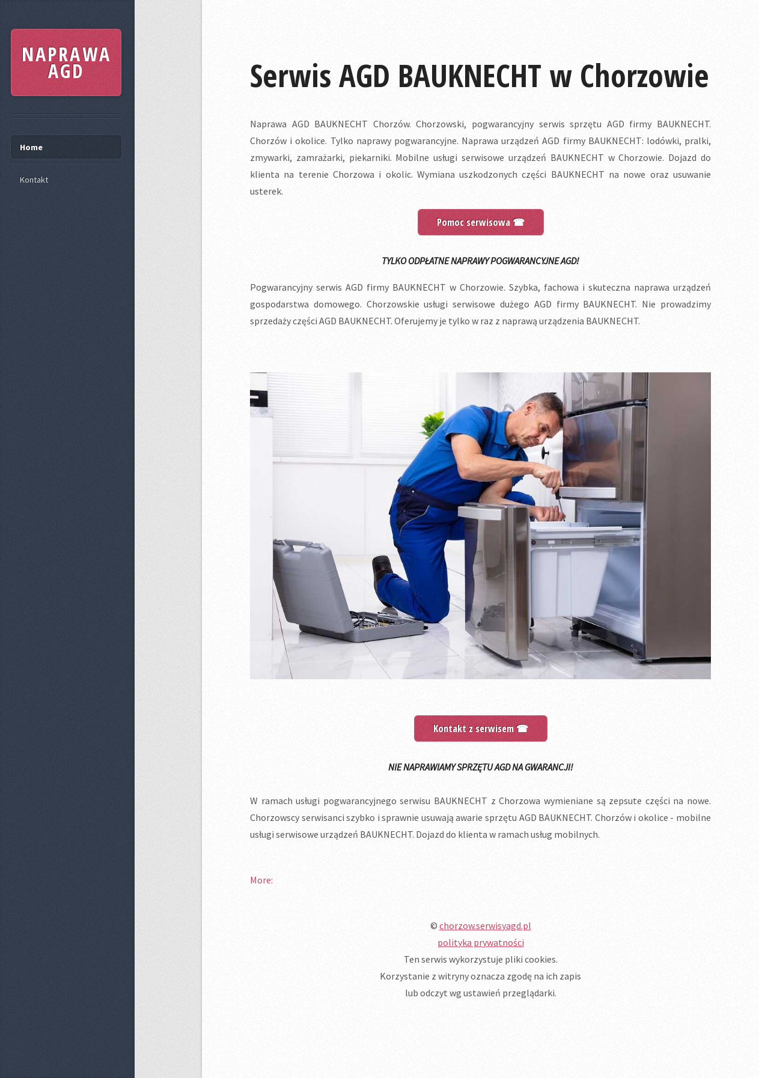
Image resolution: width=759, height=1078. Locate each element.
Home (31, 147)
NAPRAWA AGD (66, 62)
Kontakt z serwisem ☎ (480, 728)
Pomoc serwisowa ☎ (481, 222)
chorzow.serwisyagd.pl (485, 925)
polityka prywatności (480, 942)
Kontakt (34, 179)
